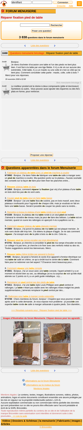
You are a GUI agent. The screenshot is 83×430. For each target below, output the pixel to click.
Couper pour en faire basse (29, 198)
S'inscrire (61, 6)
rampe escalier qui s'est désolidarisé (32, 240)
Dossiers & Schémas (24, 420)
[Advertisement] (40, 126)
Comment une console (24, 268)
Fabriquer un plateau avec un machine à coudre (38, 172)
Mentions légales (41, 388)
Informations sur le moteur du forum (41, 384)
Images (76, 420)
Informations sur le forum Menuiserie (41, 380)
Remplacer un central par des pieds (30, 282)
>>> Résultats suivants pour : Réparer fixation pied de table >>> (41, 310)
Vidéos (6, 420)
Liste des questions (40, 45)
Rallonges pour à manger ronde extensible (31, 296)
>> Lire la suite (19, 416)
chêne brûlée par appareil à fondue (30, 254)
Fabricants (63, 420)
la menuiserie (47, 420)
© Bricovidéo (46, 427)
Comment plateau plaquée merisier (32, 226)
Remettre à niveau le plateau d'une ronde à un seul (36, 212)
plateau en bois (21, 186)
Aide (71, 6)
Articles (5, 423)
